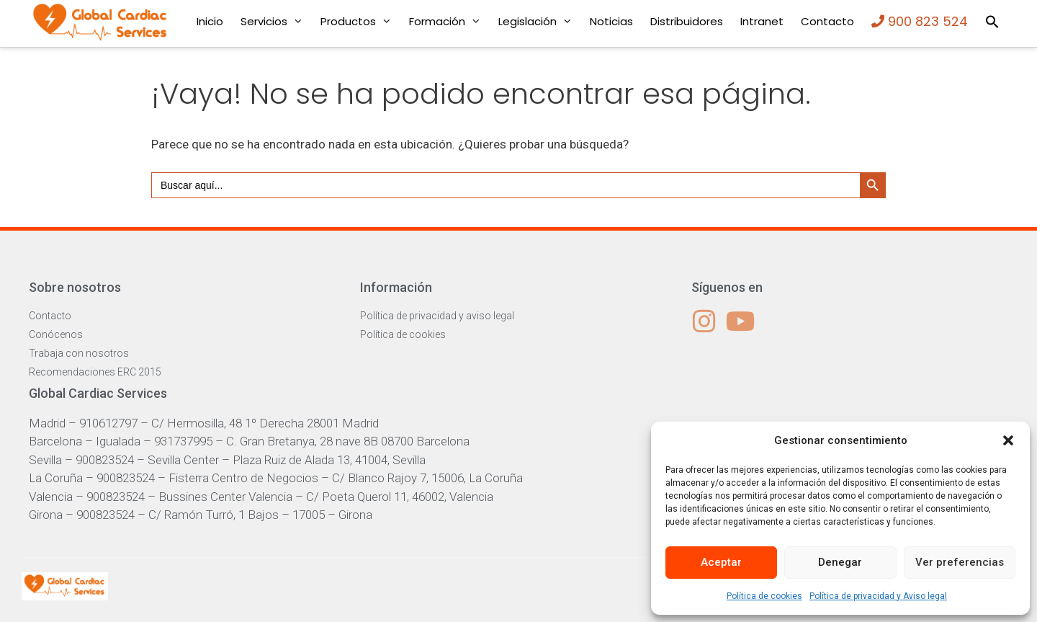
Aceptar (721, 562)
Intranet (762, 21)
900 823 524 (919, 21)
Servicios (276, 21)
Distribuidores (686, 21)
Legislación (539, 21)
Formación (449, 21)
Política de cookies (764, 596)
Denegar (840, 562)
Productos (360, 21)
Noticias (611, 21)
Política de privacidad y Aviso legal (878, 596)
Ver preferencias (959, 562)
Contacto (827, 21)
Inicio (210, 21)
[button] (1008, 440)
